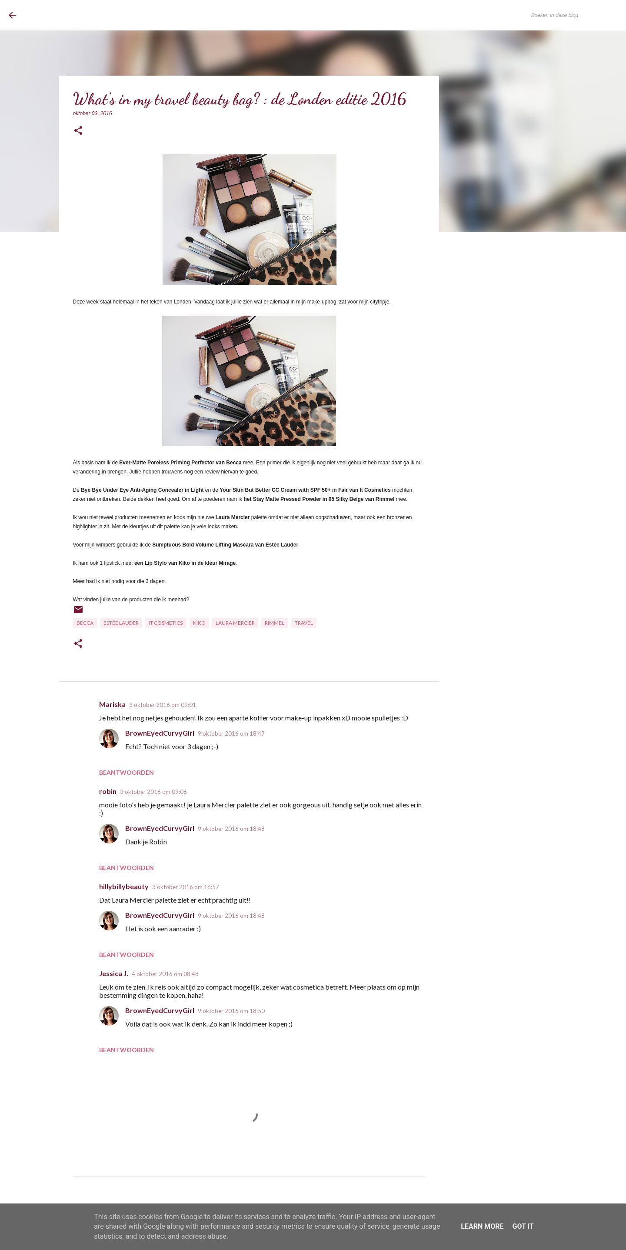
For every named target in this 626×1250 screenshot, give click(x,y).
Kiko (199, 623)
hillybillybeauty (124, 886)
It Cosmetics (166, 623)
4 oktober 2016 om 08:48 (165, 973)
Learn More (482, 1226)
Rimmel (274, 623)
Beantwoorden (126, 772)
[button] (78, 131)
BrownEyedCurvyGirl (79, 15)
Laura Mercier (235, 623)
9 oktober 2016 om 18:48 (231, 828)
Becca (85, 623)
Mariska (112, 704)
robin (108, 791)
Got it (522, 1226)
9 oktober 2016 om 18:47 (231, 733)
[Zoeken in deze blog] (573, 15)
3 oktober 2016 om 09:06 (153, 791)
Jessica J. (113, 973)
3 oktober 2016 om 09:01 (162, 704)
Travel (304, 623)
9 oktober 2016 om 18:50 (231, 1010)
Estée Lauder (121, 623)
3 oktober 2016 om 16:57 (185, 886)
